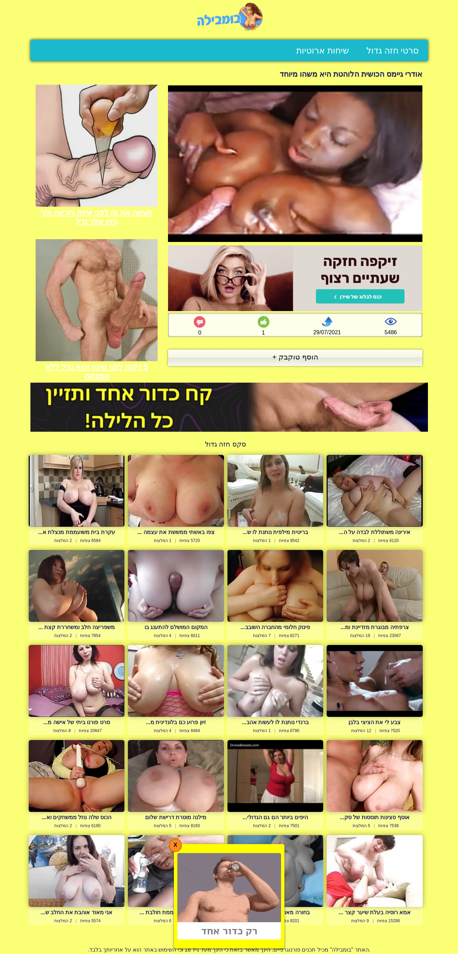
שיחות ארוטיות (322, 50)
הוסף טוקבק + (295, 357)
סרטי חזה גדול (392, 50)
